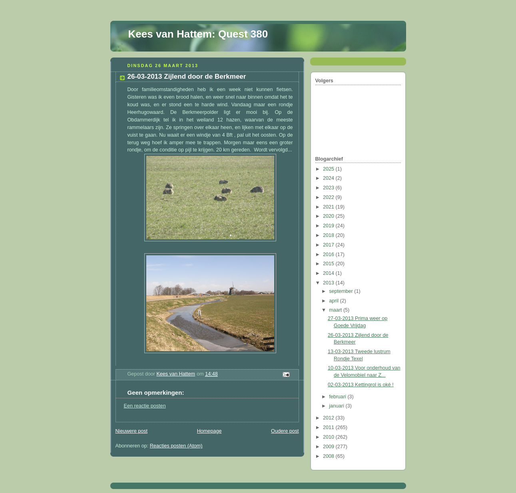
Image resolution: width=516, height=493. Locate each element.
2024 (329, 178)
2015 (329, 263)
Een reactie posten (145, 406)
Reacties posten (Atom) (176, 446)
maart (336, 310)
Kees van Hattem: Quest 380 (198, 34)
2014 (329, 273)
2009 (329, 446)
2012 (329, 418)
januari (337, 406)
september (341, 291)
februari (338, 397)
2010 (329, 437)
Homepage (209, 431)
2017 (329, 245)
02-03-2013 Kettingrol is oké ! (361, 385)
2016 (329, 254)
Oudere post (285, 431)
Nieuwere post (132, 431)
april (334, 301)
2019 (329, 226)
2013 (329, 283)
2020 (329, 216)
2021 (329, 207)
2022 (329, 197)
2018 (329, 235)
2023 (329, 188)
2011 (329, 427)
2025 (329, 169)
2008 (329, 456)
